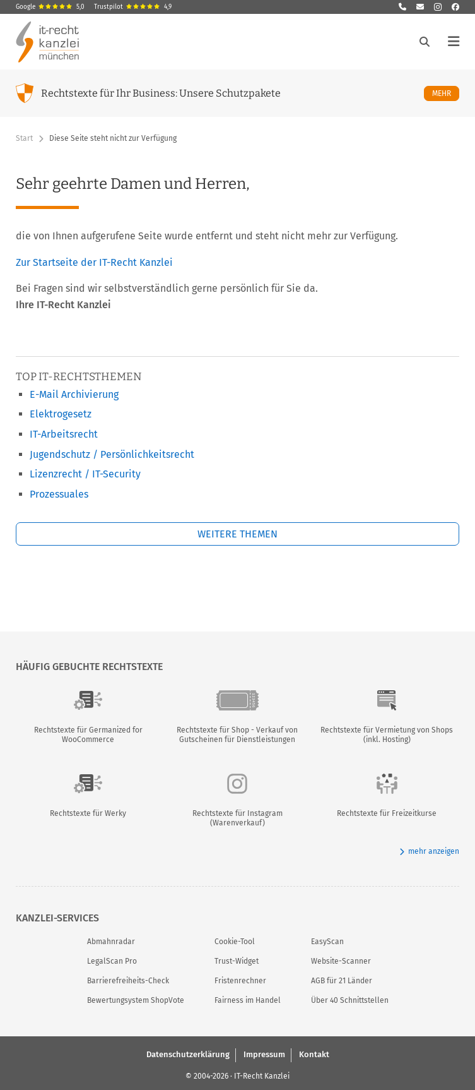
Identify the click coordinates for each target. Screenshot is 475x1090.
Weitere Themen (237, 534)
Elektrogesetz (60, 414)
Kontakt (314, 1054)
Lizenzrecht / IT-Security (85, 474)
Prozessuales (59, 494)
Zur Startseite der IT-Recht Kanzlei (94, 262)
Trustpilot (133, 7)
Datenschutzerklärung (188, 1054)
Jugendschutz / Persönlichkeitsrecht (112, 454)
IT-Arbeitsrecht (64, 434)
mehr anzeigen (429, 852)
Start (24, 138)
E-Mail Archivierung (74, 394)
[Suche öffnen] (424, 41)
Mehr (445, 93)
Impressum (264, 1054)
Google (50, 7)
